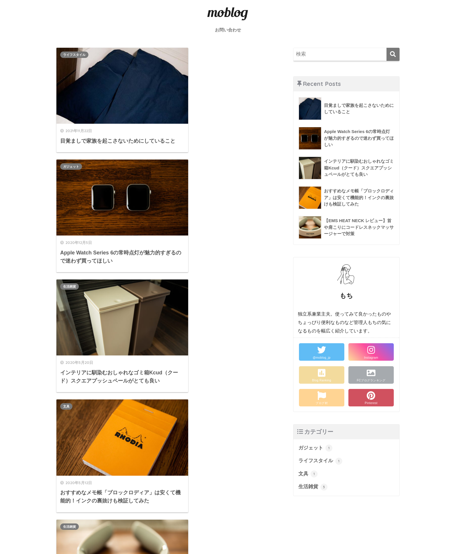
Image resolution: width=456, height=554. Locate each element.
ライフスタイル (74, 55)
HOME (228, 529)
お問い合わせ (228, 29)
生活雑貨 (69, 158)
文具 (178, 158)
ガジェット (183, 55)
